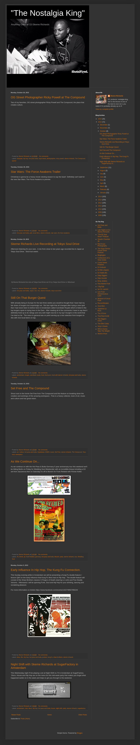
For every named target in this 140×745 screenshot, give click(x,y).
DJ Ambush (102, 267)
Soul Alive (101, 306)
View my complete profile (104, 109)
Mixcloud (71, 282)
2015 (100, 122)
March (102, 186)
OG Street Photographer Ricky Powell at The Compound (48, 97)
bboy (18, 657)
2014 (100, 196)
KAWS (47, 452)
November (104, 128)
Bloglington (102, 255)
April (102, 183)
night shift (59, 708)
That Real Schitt (103, 316)
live (36, 290)
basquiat (19, 158)
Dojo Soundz (102, 278)
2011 (100, 206)
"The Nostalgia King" (48, 12)
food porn (48, 375)
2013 (100, 200)
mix (39, 290)
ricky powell (60, 158)
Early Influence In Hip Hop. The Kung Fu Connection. (45, 570)
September (104, 167)
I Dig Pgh (101, 286)
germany (38, 556)
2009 (100, 212)
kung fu (50, 657)
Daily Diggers (102, 275)
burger (27, 375)
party (61, 556)
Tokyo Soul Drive (59, 282)
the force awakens (64, 233)
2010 (100, 209)
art (18, 452)
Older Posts (82, 715)
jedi (31, 233)
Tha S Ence (102, 313)
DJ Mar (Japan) (103, 270)
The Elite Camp (103, 324)
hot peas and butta (23, 233)
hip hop (25, 158)
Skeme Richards (117, 96)
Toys (84, 452)
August (103, 171)
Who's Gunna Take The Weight (104, 330)
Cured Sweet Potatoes (102, 263)
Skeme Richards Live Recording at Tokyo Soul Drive (45, 244)
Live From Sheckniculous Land (103, 294)
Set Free (57, 452)
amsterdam (20, 375)
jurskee (44, 657)
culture (21, 452)
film (22, 657)
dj (24, 556)
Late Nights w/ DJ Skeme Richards (104, 231)
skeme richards (69, 158)
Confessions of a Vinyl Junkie (104, 259)
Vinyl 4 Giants (103, 326)
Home (49, 715)
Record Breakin (103, 303)
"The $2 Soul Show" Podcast (103, 235)
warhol (14, 161)
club (26, 708)
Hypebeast (40, 452)
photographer (51, 158)
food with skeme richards (60, 375)
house (53, 708)
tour (76, 556)
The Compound (80, 158)
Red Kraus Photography (102, 245)
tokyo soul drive (56, 290)
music (52, 452)
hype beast (42, 158)
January (103, 193)
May (102, 180)
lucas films (36, 233)
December (104, 125)
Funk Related (30, 556)
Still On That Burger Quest (28, 297)
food (42, 375)
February (103, 189)
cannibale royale (35, 375)
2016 (100, 119)
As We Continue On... (25, 461)
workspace (19, 454)
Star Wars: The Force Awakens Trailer (36, 171)
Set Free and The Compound (30, 388)
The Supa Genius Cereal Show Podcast (104, 250)
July (101, 174)
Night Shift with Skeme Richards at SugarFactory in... (112, 162)
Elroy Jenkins (102, 281)
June (102, 177)
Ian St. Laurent (103, 289)
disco (30, 708)
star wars (54, 233)
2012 (100, 203)
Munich (57, 556)
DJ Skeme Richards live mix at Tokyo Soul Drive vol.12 (30, 282)
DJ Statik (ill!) (102, 273)
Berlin (21, 556)
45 (18, 556)
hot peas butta (33, 158)
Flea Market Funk (104, 284)
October (103, 131)
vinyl (13, 454)
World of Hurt (102, 334)
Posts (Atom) (25, 719)
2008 (100, 215)
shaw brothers (57, 657)
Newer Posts (16, 715)
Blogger (79, 733)
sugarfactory (81, 708)
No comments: (44, 156)
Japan (32, 290)
